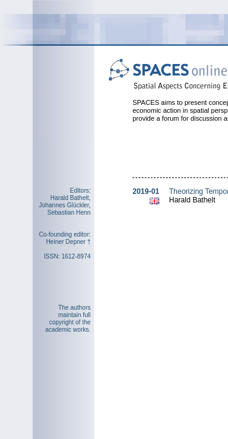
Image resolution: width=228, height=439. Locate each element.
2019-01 (146, 191)
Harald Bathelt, (70, 198)
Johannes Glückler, (65, 205)
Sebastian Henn (69, 212)
